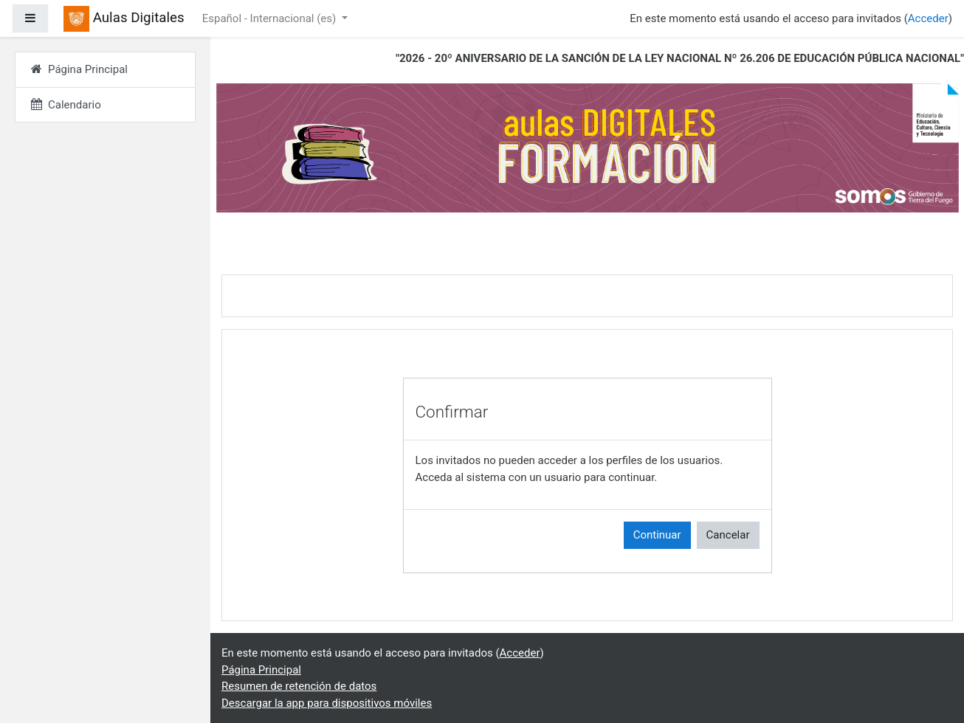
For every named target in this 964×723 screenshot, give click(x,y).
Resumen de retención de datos (298, 686)
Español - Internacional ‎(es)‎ (270, 18)
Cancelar (728, 535)
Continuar (657, 535)
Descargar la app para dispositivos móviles (326, 703)
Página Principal (261, 670)
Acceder (928, 18)
